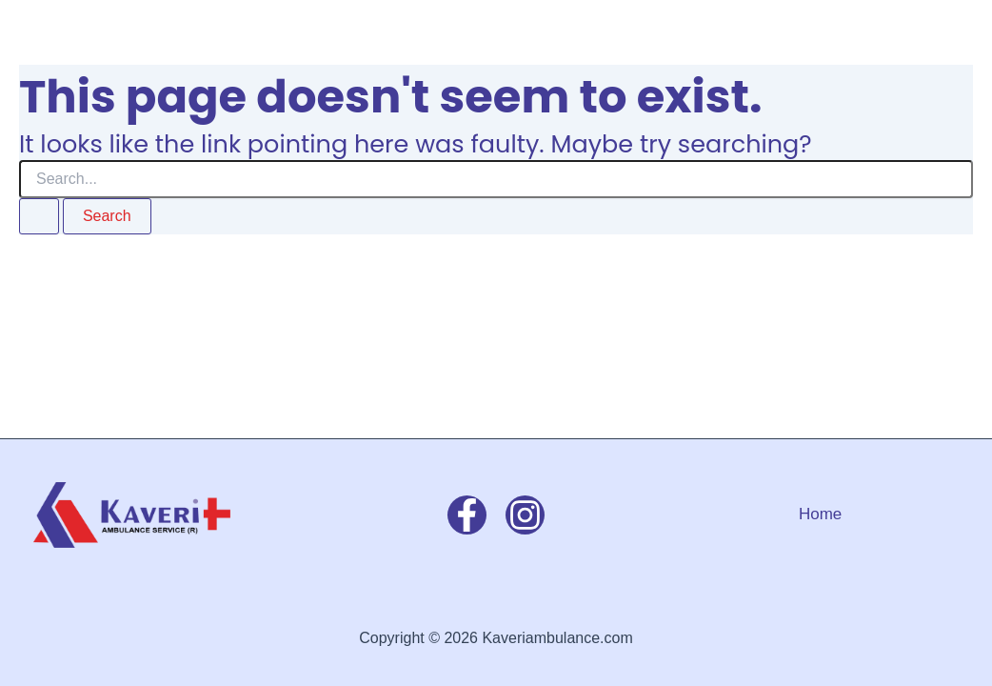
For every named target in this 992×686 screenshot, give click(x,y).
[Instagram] (525, 515)
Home (820, 514)
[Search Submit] (39, 216)
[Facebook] (466, 515)
